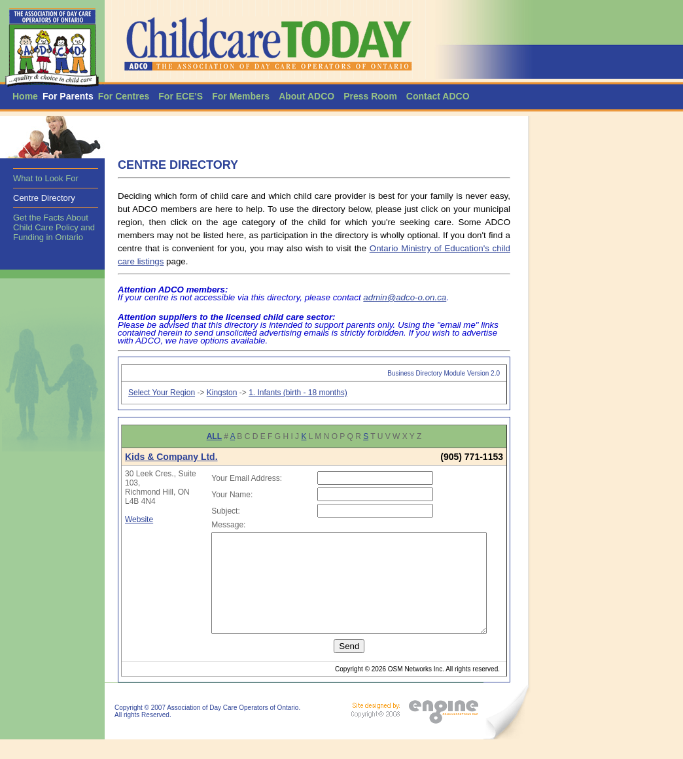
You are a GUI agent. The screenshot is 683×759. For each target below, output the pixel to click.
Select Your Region (161, 392)
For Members (241, 96)
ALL (214, 436)
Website (139, 519)
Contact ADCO (438, 96)
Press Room (370, 96)
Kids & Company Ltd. (171, 456)
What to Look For (46, 178)
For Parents (68, 96)
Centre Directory (44, 198)
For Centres (124, 96)
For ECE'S (180, 96)
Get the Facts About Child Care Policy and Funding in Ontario (54, 227)
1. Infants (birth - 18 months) (298, 392)
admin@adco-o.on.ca (404, 297)
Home (25, 96)
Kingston (222, 392)
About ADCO (306, 96)
